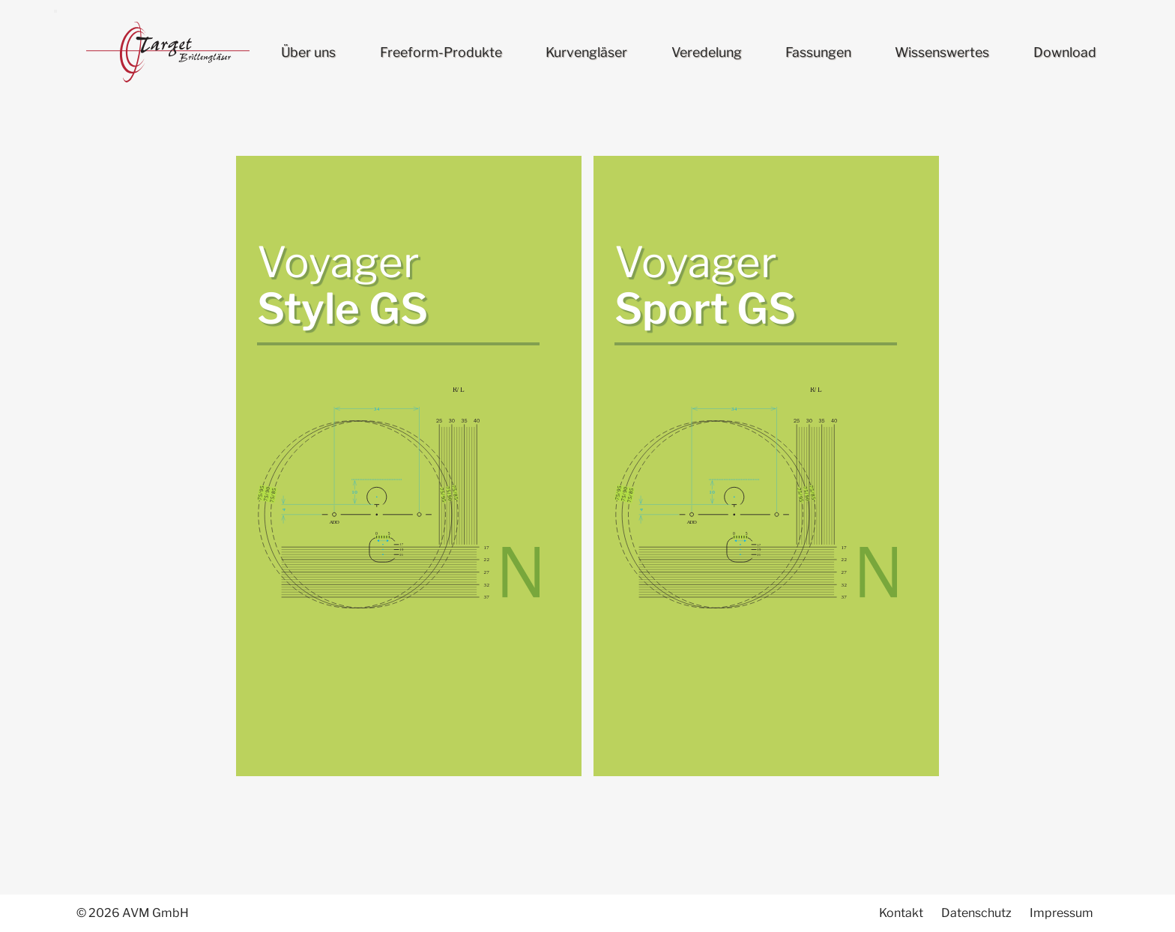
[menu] (55, 11)
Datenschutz (976, 913)
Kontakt (901, 913)
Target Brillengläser (168, 52)
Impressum (1061, 913)
